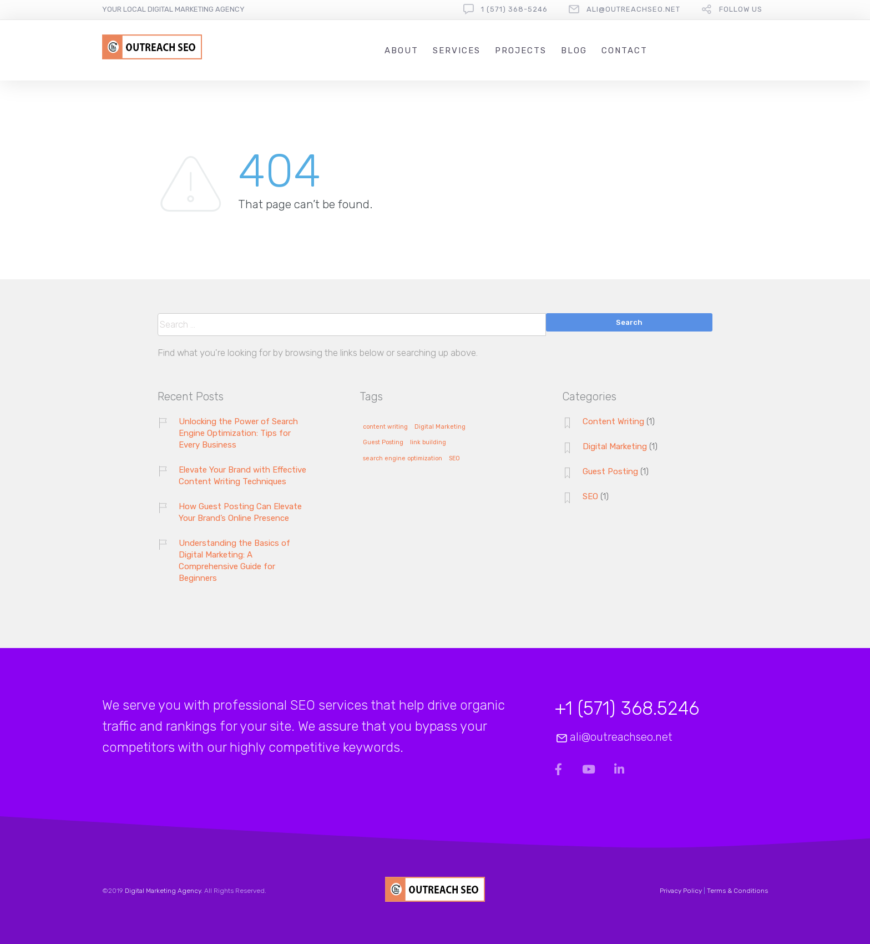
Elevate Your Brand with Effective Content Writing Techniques (242, 475)
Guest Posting (610, 471)
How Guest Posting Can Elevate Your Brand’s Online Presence (240, 512)
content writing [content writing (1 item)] (385, 427)
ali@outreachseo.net (633, 9)
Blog (574, 51)
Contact (624, 51)
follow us (740, 9)
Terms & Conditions (737, 891)
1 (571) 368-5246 (514, 9)
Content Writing (613, 421)
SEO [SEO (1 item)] (454, 458)
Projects (521, 51)
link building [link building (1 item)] (428, 442)
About (401, 51)
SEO (590, 496)
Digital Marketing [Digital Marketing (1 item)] (440, 427)
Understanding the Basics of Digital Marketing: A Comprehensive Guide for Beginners (234, 560)
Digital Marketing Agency (163, 891)
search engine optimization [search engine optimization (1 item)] (402, 458)
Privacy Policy (681, 891)
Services (456, 51)
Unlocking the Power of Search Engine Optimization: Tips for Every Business (238, 433)
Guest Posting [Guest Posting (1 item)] (383, 442)
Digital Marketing (615, 446)
